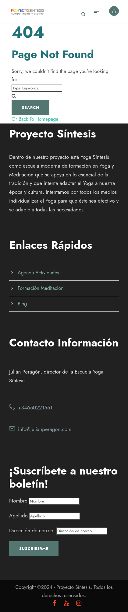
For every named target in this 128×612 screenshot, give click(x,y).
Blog (22, 303)
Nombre (18, 500)
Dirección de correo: (58, 530)
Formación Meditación (41, 288)
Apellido (18, 515)
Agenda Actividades (38, 272)
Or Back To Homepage (35, 119)
